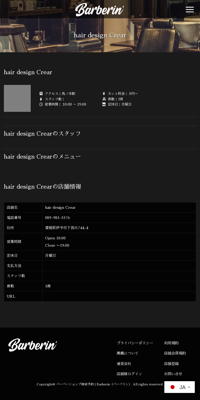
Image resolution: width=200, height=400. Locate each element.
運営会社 (124, 364)
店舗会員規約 (175, 353)
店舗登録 (171, 364)
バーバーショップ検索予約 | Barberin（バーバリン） (94, 384)
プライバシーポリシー (135, 343)
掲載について (128, 353)
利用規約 (171, 343)
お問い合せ (173, 374)
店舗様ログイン (129, 374)
